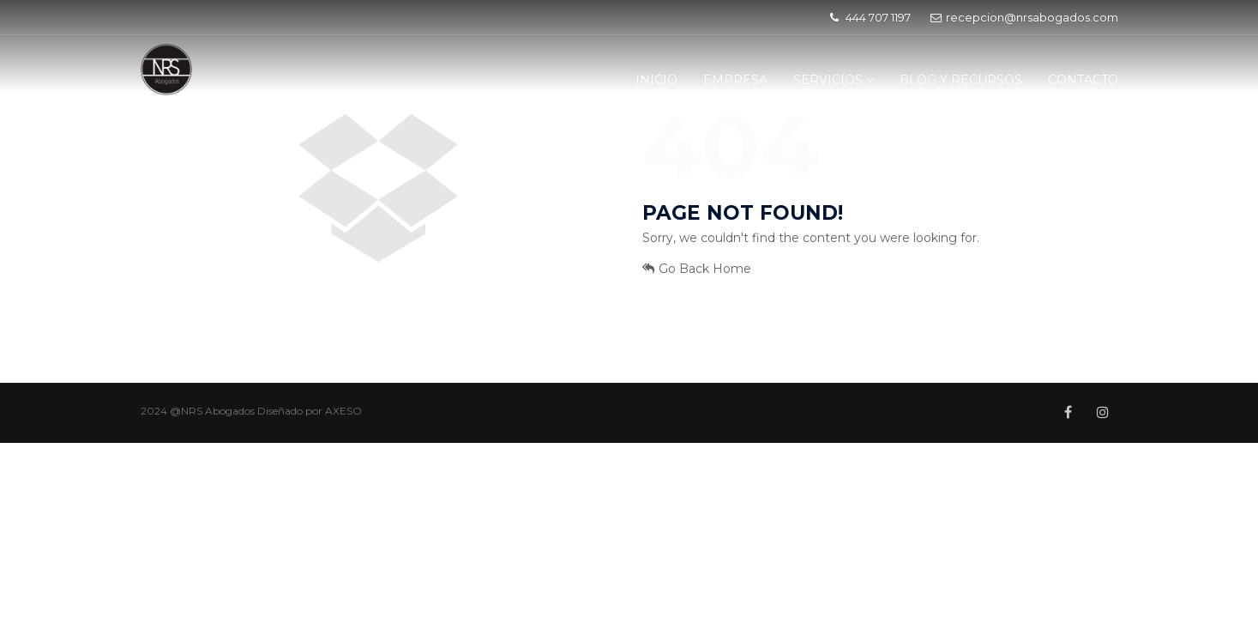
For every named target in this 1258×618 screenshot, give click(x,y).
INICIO (656, 80)
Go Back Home (696, 268)
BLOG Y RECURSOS (961, 80)
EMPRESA (735, 80)
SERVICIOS (833, 80)
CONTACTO (1083, 80)
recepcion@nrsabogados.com (1024, 17)
